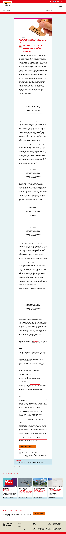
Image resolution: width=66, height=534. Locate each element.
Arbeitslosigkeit (28, 498)
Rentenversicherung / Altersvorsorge (39, 498)
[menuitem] (4, 11)
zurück (51, 16)
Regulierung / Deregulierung (23, 497)
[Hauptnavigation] (6, 10)
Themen (4, 10)
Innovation (40, 497)
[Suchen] (62, 10)
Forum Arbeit (35, 341)
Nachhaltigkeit (36, 497)
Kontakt (19, 523)
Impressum (19, 526)
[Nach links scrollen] (61, 475)
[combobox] (53, 10)
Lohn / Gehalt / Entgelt (20, 462)
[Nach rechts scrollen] (62, 475)
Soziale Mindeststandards (31, 462)
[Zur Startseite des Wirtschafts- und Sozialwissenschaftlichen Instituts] (7, 6)
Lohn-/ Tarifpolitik (41, 462)
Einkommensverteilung (11, 497)
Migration (5, 497)
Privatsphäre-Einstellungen (22, 529)
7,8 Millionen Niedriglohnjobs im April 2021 (38, 433)
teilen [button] (20, 466)
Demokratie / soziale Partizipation (8, 498)
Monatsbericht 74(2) (22, 366)
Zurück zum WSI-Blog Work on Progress (27, 446)
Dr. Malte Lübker (25, 452)
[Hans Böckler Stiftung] (7, 526)
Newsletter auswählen (39, 513)
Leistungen (8, 10)
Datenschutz (19, 527)
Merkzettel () (43, 7)
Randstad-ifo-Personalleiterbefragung (31, 429)
